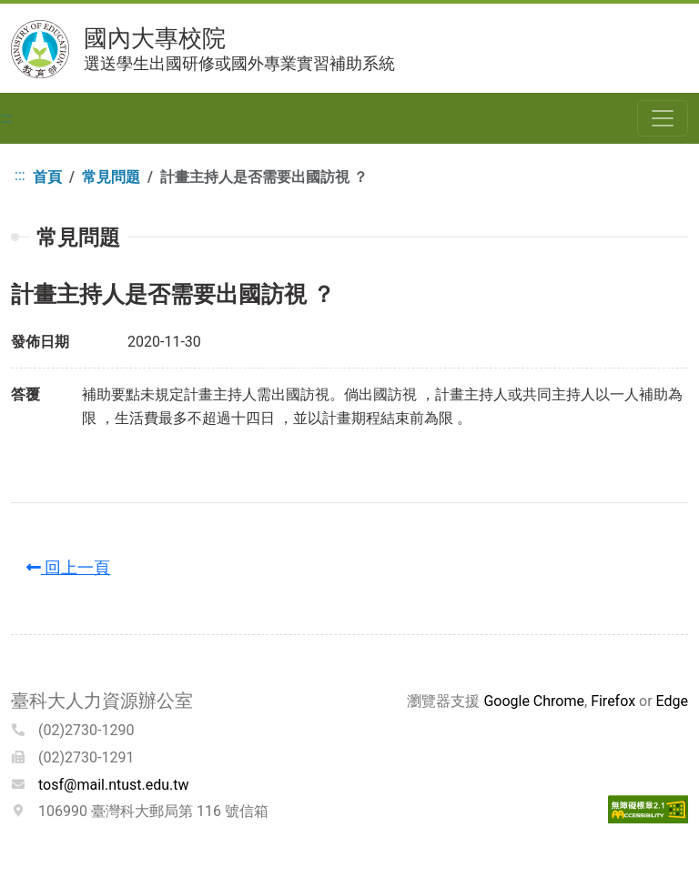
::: (6, 117)
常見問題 (111, 177)
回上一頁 (68, 567)
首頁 (47, 177)
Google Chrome (533, 701)
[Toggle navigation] (662, 118)
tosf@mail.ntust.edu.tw (113, 784)
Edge (672, 701)
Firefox (613, 701)
